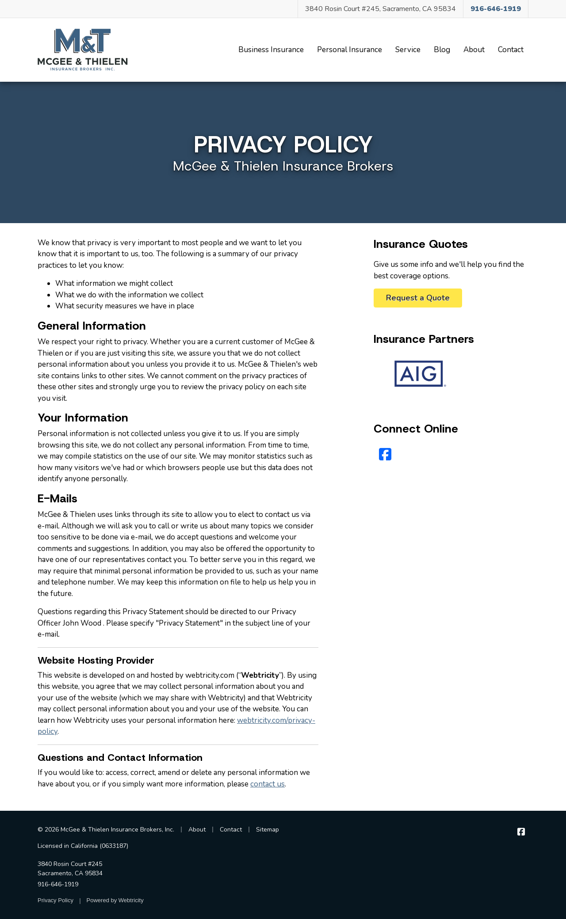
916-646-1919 (58, 884)
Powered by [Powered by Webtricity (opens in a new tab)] (115, 900)
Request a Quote (418, 297)
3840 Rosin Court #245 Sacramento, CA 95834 (70, 868)
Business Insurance (271, 50)
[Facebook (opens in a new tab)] (385, 454)
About (474, 50)
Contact (511, 50)
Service (408, 50)
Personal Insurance (349, 50)
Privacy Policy (55, 900)
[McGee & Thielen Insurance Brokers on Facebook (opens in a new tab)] (521, 832)
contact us (267, 784)
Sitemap (267, 829)
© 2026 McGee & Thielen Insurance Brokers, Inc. (106, 829)
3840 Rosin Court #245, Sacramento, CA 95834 (380, 9)
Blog (442, 50)
